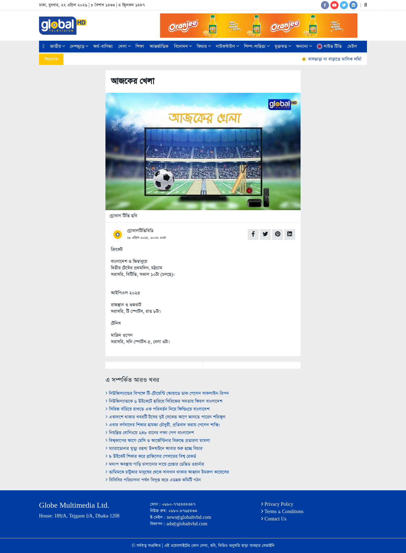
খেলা (124, 46)
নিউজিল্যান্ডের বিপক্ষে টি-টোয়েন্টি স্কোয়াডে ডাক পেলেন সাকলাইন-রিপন (167, 393)
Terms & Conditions (282, 511)
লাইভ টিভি (329, 46)
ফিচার (204, 46)
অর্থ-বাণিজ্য (103, 46)
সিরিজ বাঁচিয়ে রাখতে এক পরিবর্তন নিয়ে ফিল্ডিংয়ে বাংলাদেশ (157, 409)
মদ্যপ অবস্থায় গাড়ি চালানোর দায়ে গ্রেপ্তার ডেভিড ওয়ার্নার (154, 464)
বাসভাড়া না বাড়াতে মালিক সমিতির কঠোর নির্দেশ (348, 59)
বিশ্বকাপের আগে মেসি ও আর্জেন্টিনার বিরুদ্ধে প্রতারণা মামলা (157, 441)
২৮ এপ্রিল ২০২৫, (138, 238)
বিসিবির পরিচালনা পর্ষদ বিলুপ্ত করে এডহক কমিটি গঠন (153, 480)
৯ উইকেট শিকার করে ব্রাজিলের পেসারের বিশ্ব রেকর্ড (150, 456)
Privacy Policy (277, 504)
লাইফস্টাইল (227, 46)
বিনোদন (183, 46)
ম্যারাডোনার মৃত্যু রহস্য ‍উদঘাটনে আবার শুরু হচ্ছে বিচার (153, 448)
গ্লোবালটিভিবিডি (140, 231)
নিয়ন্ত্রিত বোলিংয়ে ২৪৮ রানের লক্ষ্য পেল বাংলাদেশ (149, 433)
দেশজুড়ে (79, 46)
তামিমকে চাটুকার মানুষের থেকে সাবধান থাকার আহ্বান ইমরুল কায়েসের (167, 472)
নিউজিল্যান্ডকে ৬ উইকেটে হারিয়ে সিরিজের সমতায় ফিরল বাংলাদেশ (163, 401)
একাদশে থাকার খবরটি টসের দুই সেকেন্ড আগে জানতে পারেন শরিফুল (165, 417)
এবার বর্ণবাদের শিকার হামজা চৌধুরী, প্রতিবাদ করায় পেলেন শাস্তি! (162, 425)
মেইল (352, 46)
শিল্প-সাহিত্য (257, 46)
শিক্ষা (140, 46)
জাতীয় (57, 46)
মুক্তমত (283, 46)
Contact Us (273, 519)
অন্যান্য (304, 46)
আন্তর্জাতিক (159, 46)
